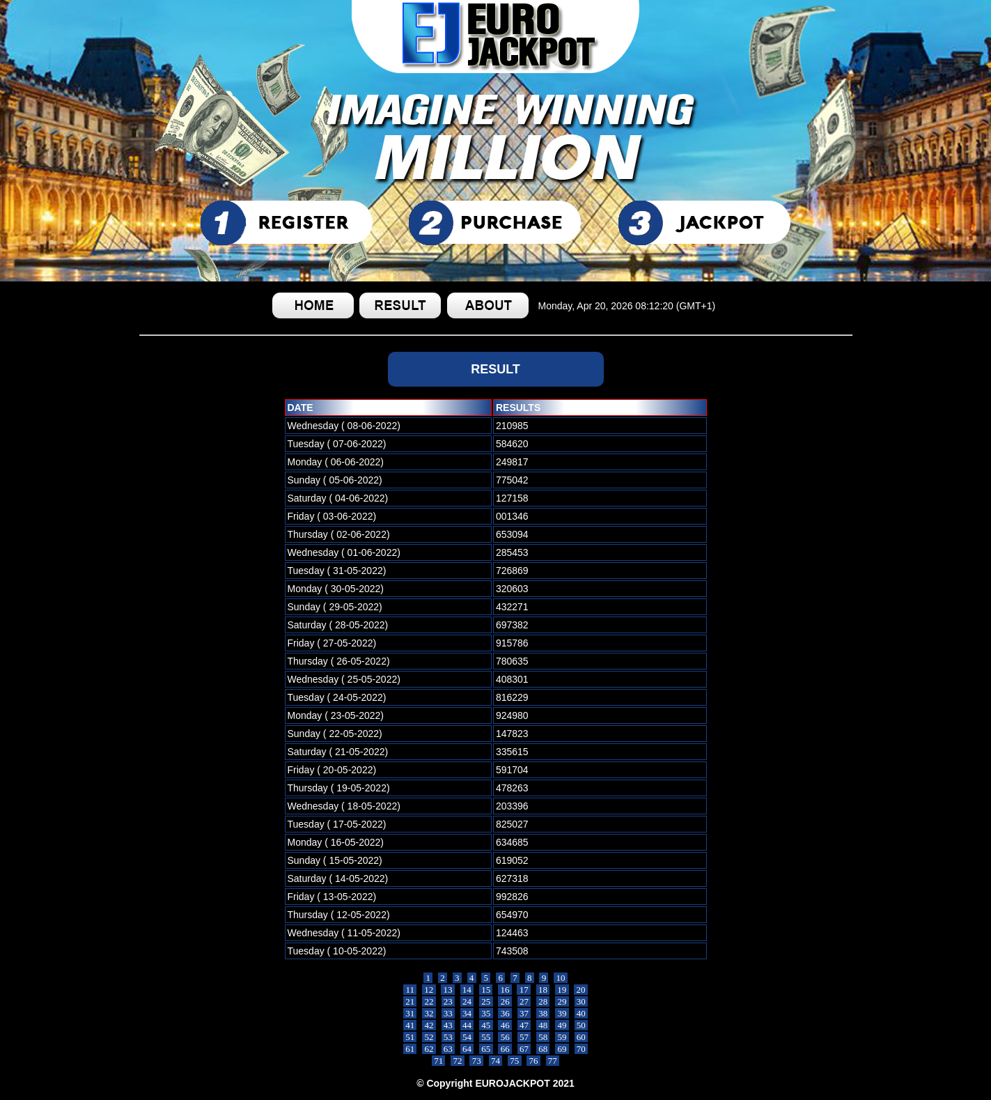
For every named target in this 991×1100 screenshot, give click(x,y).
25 (486, 1001)
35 (486, 1013)
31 (410, 1013)
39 (562, 1013)
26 (505, 1001)
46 (505, 1025)
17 (524, 989)
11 (409, 989)
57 (524, 1037)
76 (533, 1060)
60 (581, 1037)
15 (486, 989)
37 (524, 1013)
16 (505, 989)
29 (562, 1001)
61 (410, 1049)
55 (486, 1037)
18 (543, 989)
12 (429, 989)
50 (581, 1025)
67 (524, 1049)
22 (429, 1001)
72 (458, 1060)
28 (543, 1001)
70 (581, 1049)
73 (476, 1060)
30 (581, 1001)
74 (496, 1060)
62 (429, 1049)
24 (467, 1001)
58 (543, 1037)
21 (410, 1001)
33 (448, 1013)
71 (439, 1060)
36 (505, 1013)
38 (543, 1013)
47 (524, 1025)
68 (543, 1049)
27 (524, 1001)
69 (562, 1049)
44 (467, 1025)
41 (410, 1025)
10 (561, 978)
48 (543, 1025)
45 (486, 1025)
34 (467, 1013)
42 (429, 1025)
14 (467, 989)
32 (429, 1013)
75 (515, 1060)
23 (448, 1001)
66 (505, 1049)
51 (410, 1037)
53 (448, 1037)
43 (448, 1025)
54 (467, 1037)
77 (553, 1060)
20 (581, 989)
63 (448, 1049)
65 (486, 1049)
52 (429, 1037)
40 (581, 1013)
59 (562, 1037)
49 (562, 1025)
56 (505, 1037)
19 (562, 989)
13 (448, 989)
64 (467, 1049)
